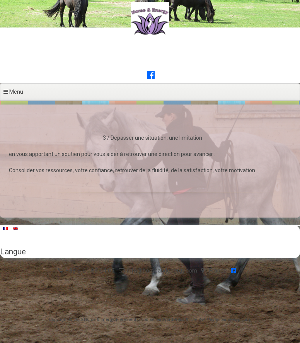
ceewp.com (239, 319)
